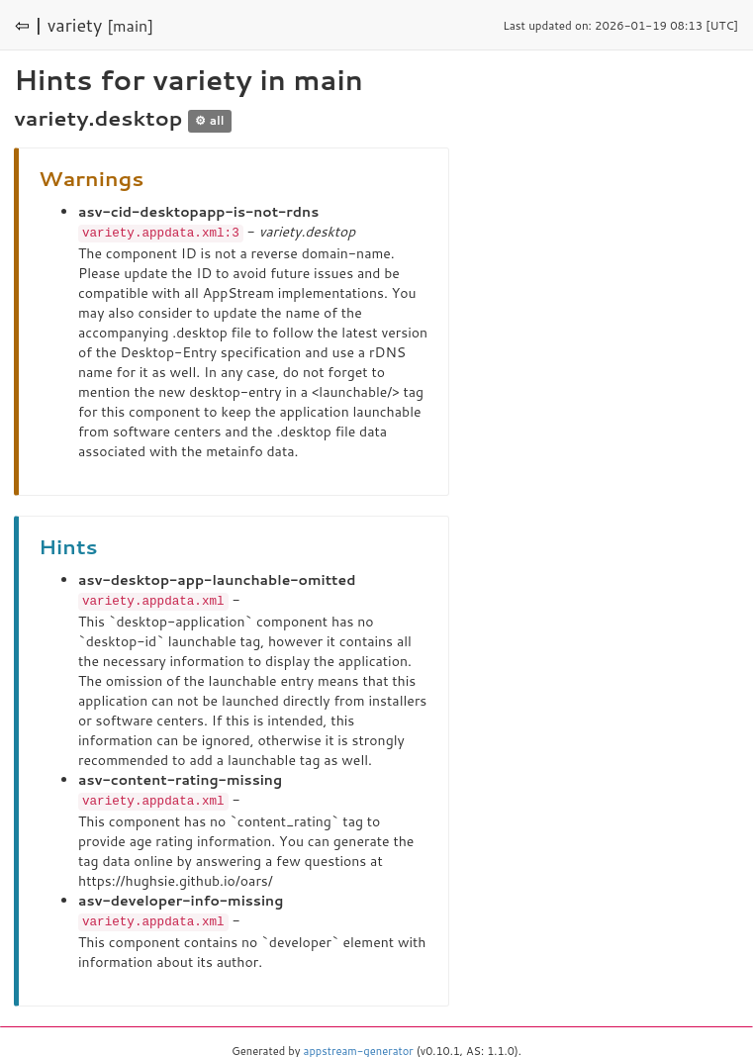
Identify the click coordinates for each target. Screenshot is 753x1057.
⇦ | (29, 25)
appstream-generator (359, 1047)
